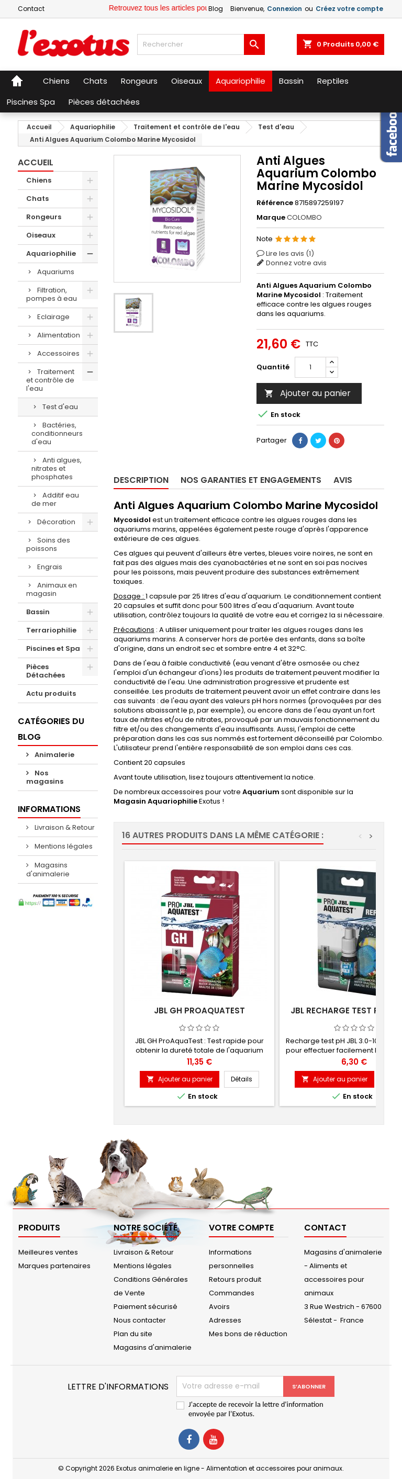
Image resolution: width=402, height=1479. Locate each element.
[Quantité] (310, 367)
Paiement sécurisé (145, 1307)
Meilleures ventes (48, 1252)
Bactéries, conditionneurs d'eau (57, 433)
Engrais (49, 567)
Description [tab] (141, 480)
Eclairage (53, 317)
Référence (274, 203)
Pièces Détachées (45, 671)
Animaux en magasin (51, 589)
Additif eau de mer (55, 499)
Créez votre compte (349, 8)
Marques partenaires (54, 1266)
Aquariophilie (51, 253)
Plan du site (133, 1334)
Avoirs (219, 1307)
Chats (37, 199)
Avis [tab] (342, 480)
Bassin (38, 612)
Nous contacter (140, 1320)
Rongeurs (43, 217)
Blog (215, 8)
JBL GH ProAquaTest (199, 1010)
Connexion (284, 8)
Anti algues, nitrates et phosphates (56, 468)
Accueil (35, 162)
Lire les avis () (290, 253)
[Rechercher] (200, 44)
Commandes (231, 1293)
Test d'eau (60, 407)
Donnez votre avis (296, 263)
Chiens (38, 180)
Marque (270, 217)
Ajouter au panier (307, 393)
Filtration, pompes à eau (51, 294)
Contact (31, 8)
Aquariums (55, 272)
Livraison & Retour (64, 827)
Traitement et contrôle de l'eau (50, 380)
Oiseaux (40, 235)
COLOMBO (304, 217)
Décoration (56, 522)
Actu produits (51, 693)
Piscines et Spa (53, 648)
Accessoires (58, 353)
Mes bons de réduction (248, 1334)
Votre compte (241, 1228)
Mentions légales (63, 846)
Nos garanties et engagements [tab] (251, 480)
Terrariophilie (51, 630)
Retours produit (235, 1279)
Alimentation (58, 335)
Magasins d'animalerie (48, 869)
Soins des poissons (48, 544)
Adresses (225, 1320)
